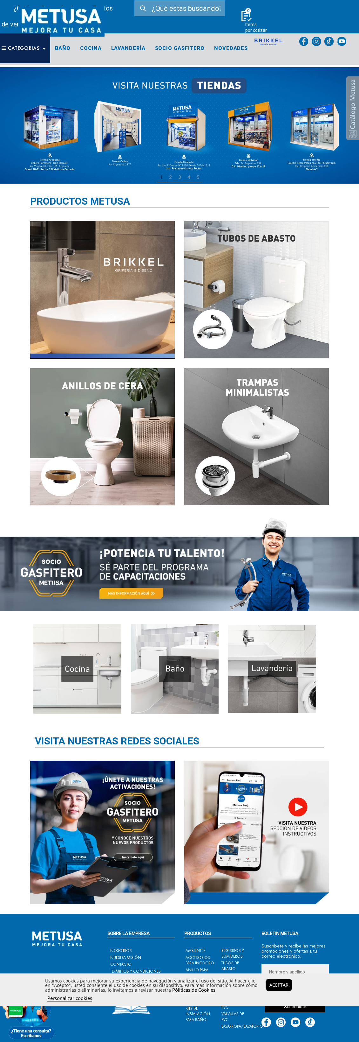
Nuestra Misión (125, 957)
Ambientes (196, 950)
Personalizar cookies (69, 998)
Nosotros (121, 950)
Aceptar (278, 985)
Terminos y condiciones (135, 971)
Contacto (121, 964)
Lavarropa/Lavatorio (242, 1026)
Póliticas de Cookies (193, 990)
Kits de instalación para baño (198, 1014)
